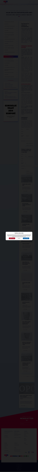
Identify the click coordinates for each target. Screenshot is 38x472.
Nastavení (19, 238)
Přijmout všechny (26, 238)
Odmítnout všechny (12, 238)
